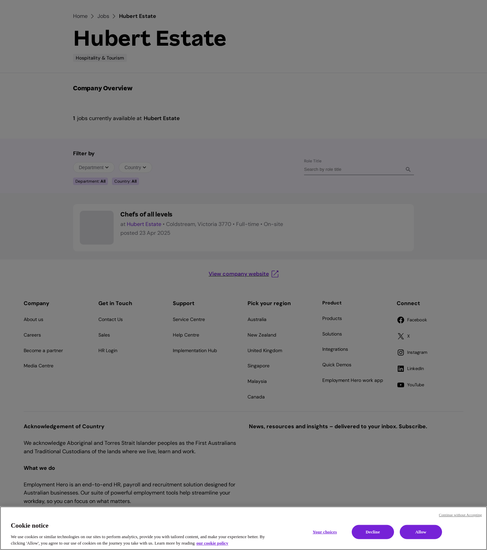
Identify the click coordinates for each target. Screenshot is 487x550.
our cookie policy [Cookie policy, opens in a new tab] (212, 543)
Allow (420, 531)
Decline (373, 531)
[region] (243, 528)
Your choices (324, 531)
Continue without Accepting (460, 515)
